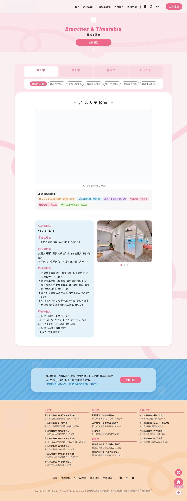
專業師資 (119, 6)
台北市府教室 (112, 83)
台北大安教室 (38, 83)
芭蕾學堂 (132, 6)
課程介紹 (89, 6)
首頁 (77, 6)
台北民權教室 (130, 83)
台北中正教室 (148, 83)
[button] (100, 242)
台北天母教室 (56, 83)
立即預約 (178, 486)
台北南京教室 (93, 83)
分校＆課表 (105, 6)
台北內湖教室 (75, 83)
